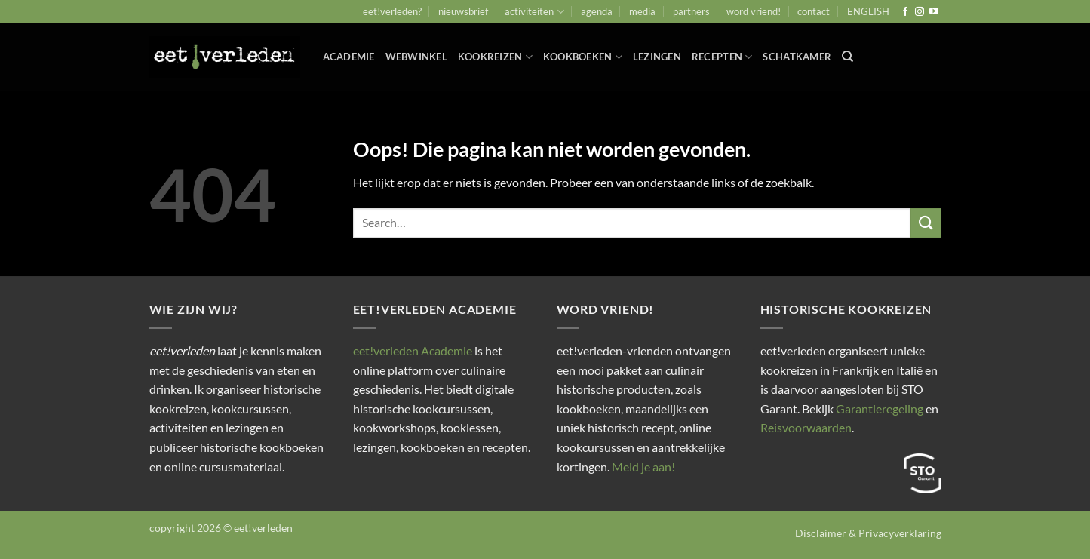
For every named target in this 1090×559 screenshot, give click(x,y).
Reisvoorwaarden (806, 427)
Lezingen (657, 57)
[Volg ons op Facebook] (905, 12)
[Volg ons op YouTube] (933, 12)
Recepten (722, 57)
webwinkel (416, 57)
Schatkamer (797, 57)
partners (691, 11)
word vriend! (753, 11)
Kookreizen (495, 57)
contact (813, 11)
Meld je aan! (643, 466)
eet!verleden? (392, 11)
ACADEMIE (349, 57)
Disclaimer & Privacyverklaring (868, 533)
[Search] (847, 56)
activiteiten (534, 12)
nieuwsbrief (463, 11)
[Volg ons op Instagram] (919, 12)
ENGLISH (868, 11)
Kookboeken (582, 57)
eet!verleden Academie (412, 350)
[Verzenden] (925, 223)
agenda (597, 11)
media (642, 11)
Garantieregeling (879, 408)
